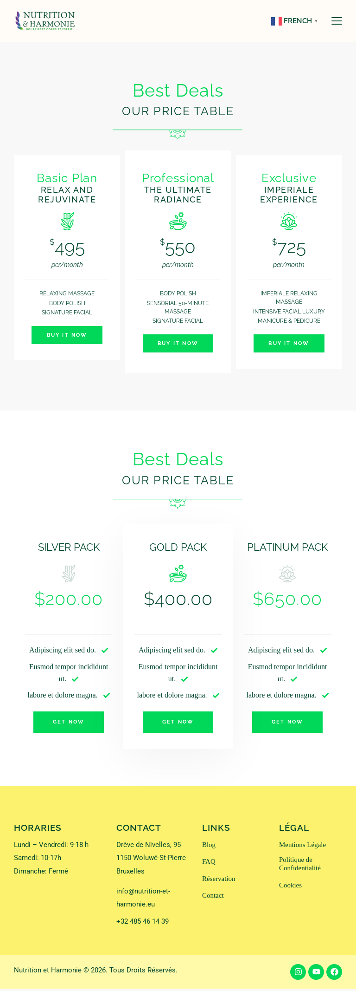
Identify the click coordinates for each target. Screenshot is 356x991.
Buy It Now (67, 336)
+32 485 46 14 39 (142, 923)
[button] (336, 20)
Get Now (68, 723)
